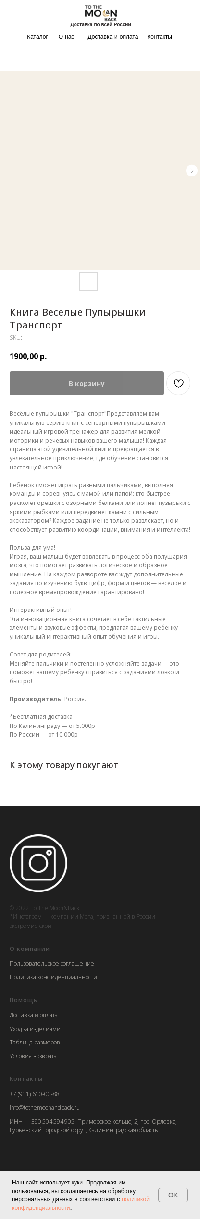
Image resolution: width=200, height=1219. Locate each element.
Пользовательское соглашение (52, 964)
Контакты (159, 37)
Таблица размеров (35, 1042)
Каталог (37, 37)
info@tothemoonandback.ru (45, 1107)
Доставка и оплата (113, 37)
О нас (67, 37)
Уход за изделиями (35, 1029)
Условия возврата (33, 1056)
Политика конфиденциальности (53, 977)
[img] (101, 12)
